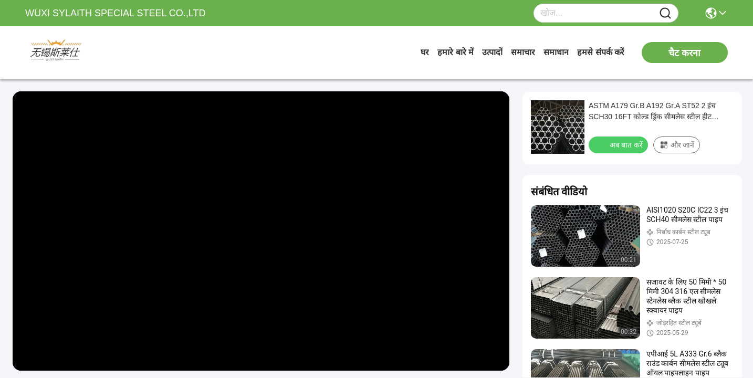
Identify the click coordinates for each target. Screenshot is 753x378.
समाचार (523, 52)
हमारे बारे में (455, 52)
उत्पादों (492, 52)
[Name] (665, 13)
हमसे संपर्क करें (600, 52)
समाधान (556, 52)
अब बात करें (619, 144)
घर (425, 52)
